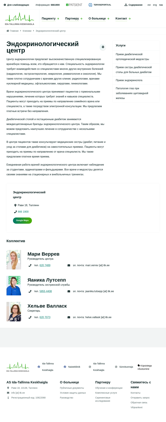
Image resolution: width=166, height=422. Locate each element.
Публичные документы (72, 388)
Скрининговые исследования (102, 399)
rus (161, 5)
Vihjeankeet (137, 407)
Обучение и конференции (108, 388)
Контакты (135, 392)
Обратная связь (139, 402)
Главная (14, 31)
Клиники (27, 31)
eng (155, 5)
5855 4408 (46, 291)
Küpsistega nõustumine (145, 367)
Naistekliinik (74, 367)
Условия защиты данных (73, 392)
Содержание (136, 5)
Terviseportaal (100, 4)
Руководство (66, 397)
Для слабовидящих (16, 5)
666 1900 (23, 211)
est (149, 5)
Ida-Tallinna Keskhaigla (48, 366)
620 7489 (45, 265)
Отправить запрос (140, 397)
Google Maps (22, 220)
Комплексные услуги (106, 392)
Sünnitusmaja (125, 367)
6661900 (55, 5)
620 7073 (45, 317)
